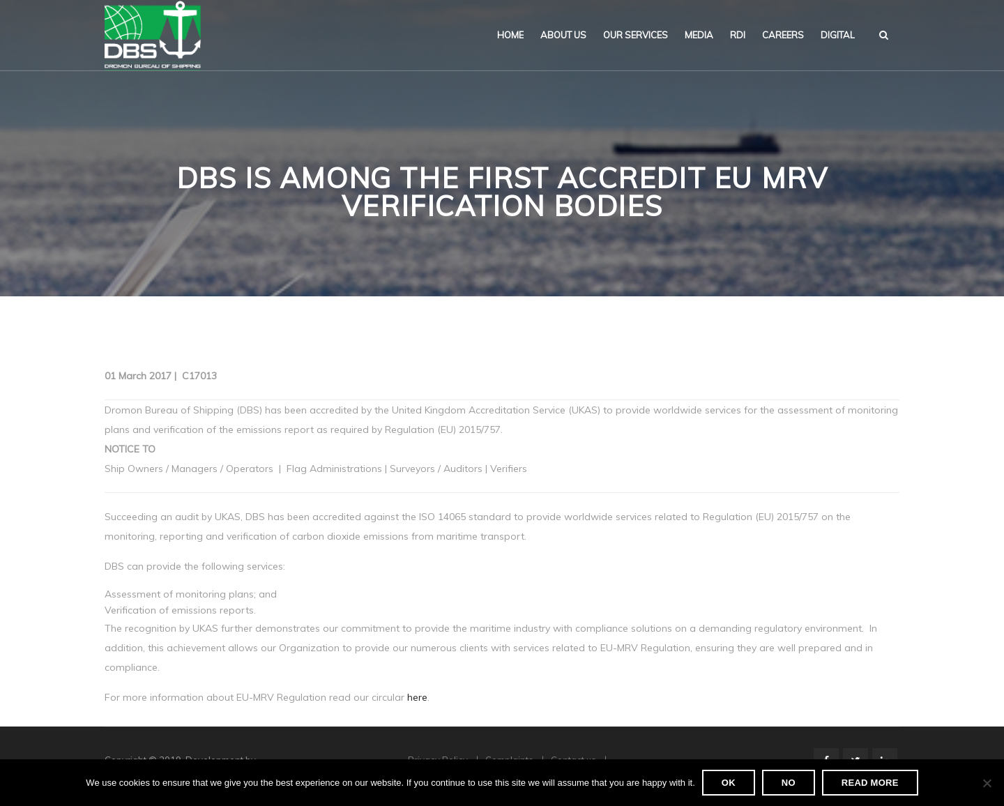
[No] (987, 783)
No (789, 782)
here (417, 697)
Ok (729, 782)
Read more (870, 782)
